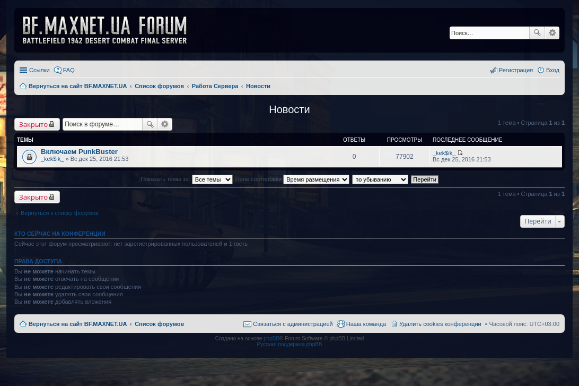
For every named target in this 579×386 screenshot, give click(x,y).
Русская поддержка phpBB (289, 344)
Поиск (537, 33)
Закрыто (33, 124)
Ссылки (39, 70)
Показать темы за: (187, 179)
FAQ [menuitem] (69, 70)
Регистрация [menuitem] (516, 70)
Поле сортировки (292, 179)
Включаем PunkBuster (79, 152)
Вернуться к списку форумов (60, 213)
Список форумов (159, 324)
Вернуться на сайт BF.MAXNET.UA (78, 324)
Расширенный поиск (552, 33)
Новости (289, 109)
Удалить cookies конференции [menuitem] (440, 324)
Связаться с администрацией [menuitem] (292, 324)
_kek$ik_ (52, 159)
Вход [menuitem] (552, 70)
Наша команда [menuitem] (366, 324)
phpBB (271, 338)
